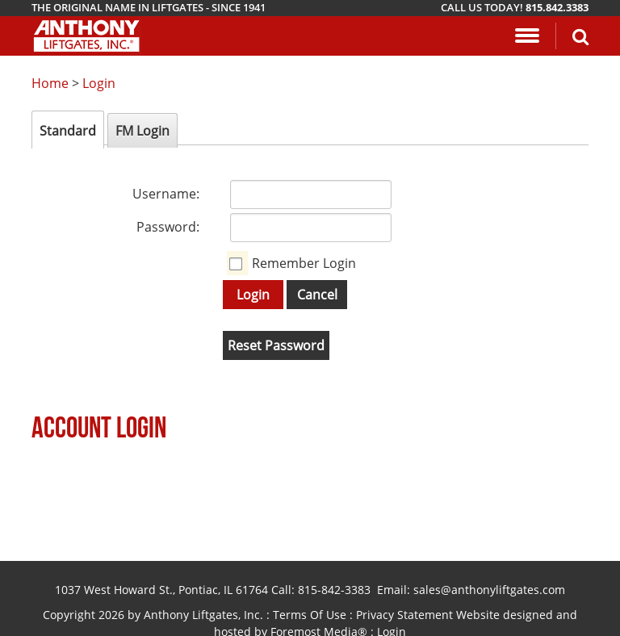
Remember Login (304, 263)
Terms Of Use (309, 614)
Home (50, 83)
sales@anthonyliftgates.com (489, 589)
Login (98, 83)
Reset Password (276, 345)
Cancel (317, 294)
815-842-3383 (334, 589)
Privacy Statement (404, 614)
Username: (165, 194)
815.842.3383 (557, 7)
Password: (167, 227)
